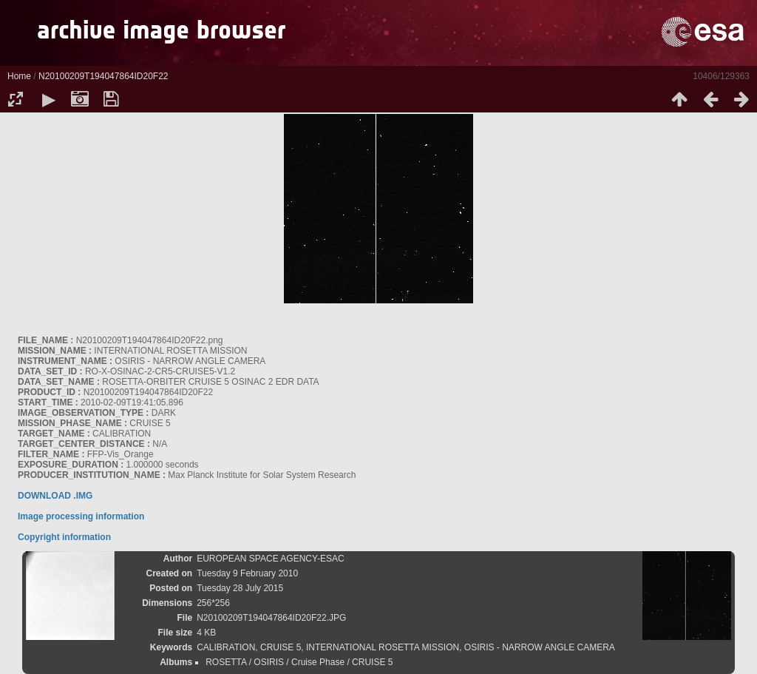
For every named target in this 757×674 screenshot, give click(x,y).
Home (19, 76)
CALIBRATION (226, 647)
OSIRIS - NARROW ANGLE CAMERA (539, 647)
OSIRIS (269, 662)
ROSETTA (226, 662)
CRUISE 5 (280, 647)
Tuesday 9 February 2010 (247, 573)
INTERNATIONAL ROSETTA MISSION (382, 647)
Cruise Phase (317, 662)
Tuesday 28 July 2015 (240, 588)
